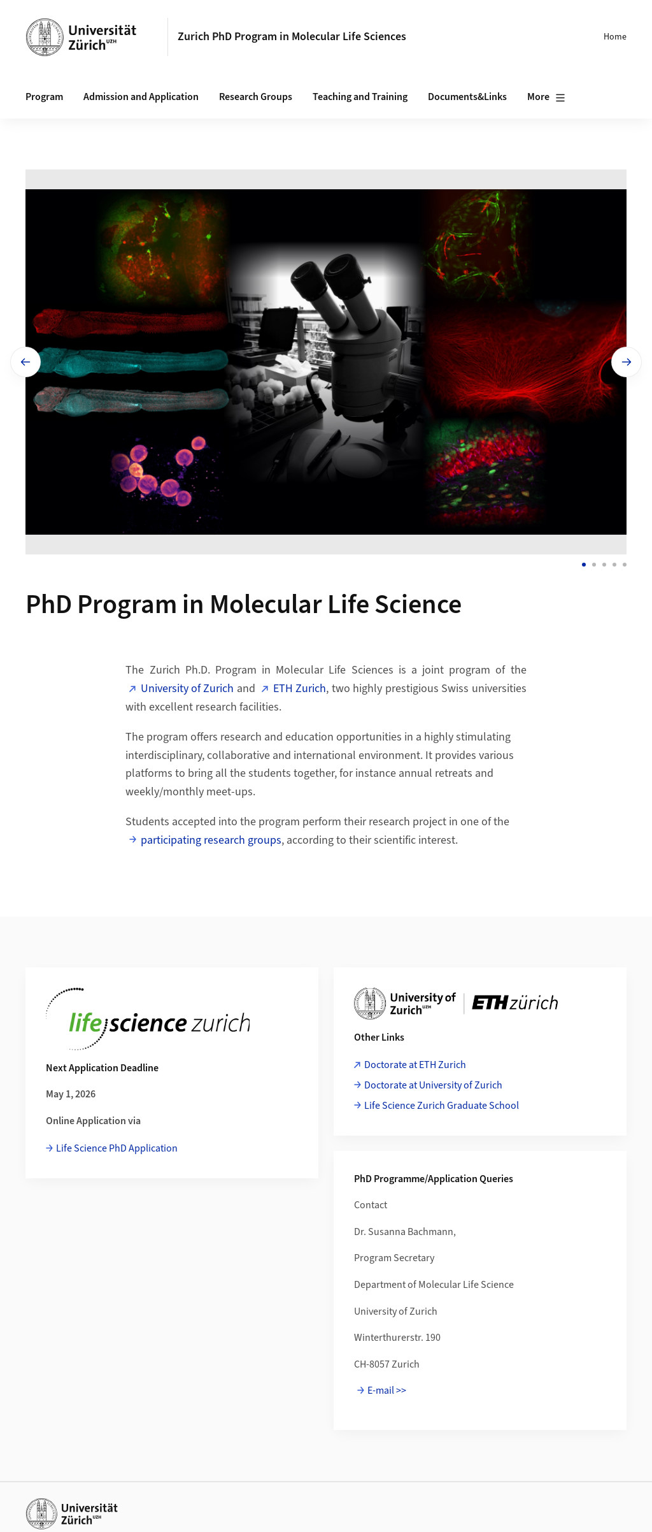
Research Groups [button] (255, 97)
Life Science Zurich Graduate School (441, 1106)
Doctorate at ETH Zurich (415, 1065)
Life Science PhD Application (117, 1148)
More (546, 97)
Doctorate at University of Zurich (433, 1085)
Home (615, 37)
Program (44, 97)
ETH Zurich (299, 689)
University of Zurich (187, 689)
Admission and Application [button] (141, 97)
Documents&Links (467, 97)
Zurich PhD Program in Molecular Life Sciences (292, 37)
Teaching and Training (360, 97)
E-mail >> (386, 1391)
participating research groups (211, 840)
